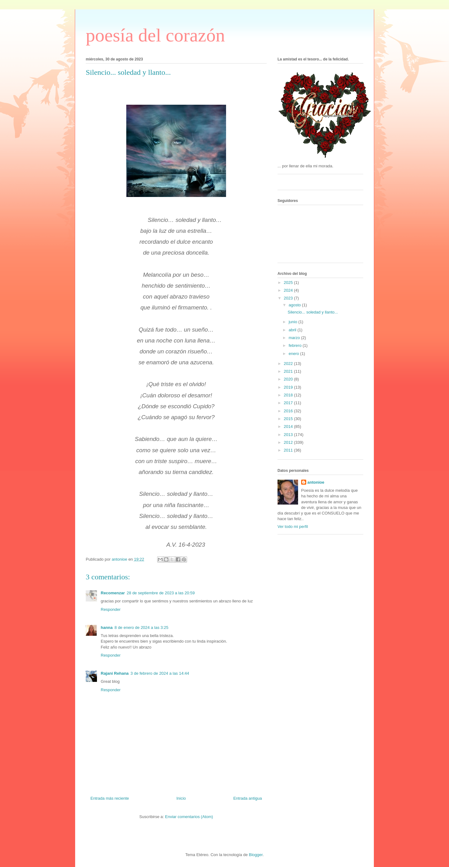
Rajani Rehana (115, 673)
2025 (289, 282)
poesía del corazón (155, 35)
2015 (289, 418)
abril (293, 330)
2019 (289, 387)
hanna (107, 627)
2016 (289, 411)
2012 (289, 442)
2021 (289, 371)
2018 (289, 395)
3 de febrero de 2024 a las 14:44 (160, 673)
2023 (289, 298)
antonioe (315, 482)
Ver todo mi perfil (293, 526)
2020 (289, 379)
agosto (295, 305)
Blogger (256, 854)
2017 (289, 402)
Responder (111, 609)
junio (293, 321)
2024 (289, 290)
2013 (289, 434)
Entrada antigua (247, 798)
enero (294, 353)
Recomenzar (113, 593)
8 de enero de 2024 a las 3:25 (141, 627)
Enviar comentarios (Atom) (189, 816)
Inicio (181, 798)
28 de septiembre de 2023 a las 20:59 (161, 593)
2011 (289, 450)
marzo (295, 337)
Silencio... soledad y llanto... (312, 312)
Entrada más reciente (109, 798)
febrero (296, 345)
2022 (289, 363)
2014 (289, 426)
